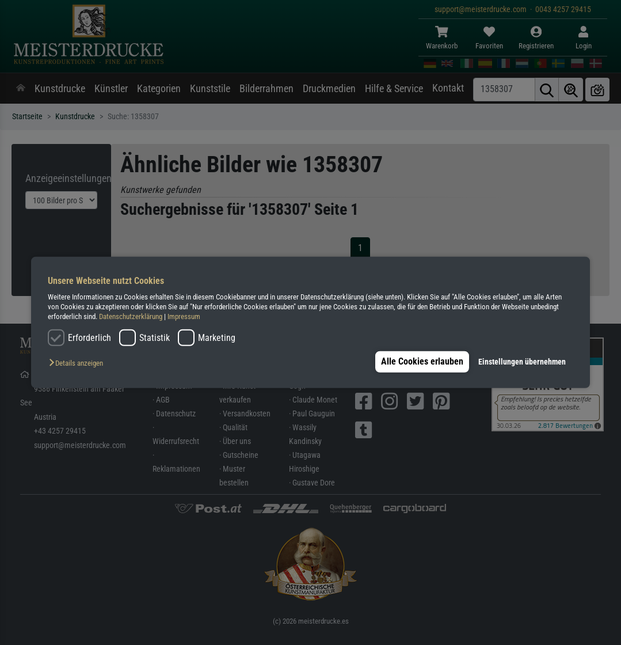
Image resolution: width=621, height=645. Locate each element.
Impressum (183, 316)
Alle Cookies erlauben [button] (420, 361)
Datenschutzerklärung (130, 316)
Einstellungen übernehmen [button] (522, 362)
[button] (79, 363)
